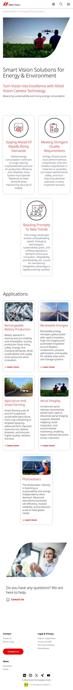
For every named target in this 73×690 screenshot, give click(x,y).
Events (6, 669)
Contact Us (17, 599)
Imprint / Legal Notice (47, 638)
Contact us (13, 651)
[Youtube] (48, 675)
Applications (10, 11)
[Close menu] (68, 4)
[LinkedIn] (24, 675)
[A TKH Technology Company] (37, 684)
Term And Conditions (46, 645)
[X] (36, 675)
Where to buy (8, 641)
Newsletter (7, 666)
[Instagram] (30, 675)
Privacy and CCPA (45, 641)
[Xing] (42, 675)
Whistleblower (44, 648)
